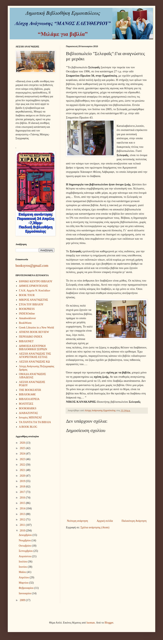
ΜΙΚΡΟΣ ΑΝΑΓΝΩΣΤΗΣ (33, 299)
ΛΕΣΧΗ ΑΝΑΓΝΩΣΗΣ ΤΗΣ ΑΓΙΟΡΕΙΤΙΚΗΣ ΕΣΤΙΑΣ (35, 355)
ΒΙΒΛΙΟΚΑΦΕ (27, 394)
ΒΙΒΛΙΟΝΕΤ (26, 341)
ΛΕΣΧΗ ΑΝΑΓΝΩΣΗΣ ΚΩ (34, 361)
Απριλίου (24, 577)
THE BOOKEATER (30, 390)
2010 (23, 530)
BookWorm (25, 322)
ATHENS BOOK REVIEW (34, 332)
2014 (23, 508)
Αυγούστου (25, 556)
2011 (23, 524)
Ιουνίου (23, 566)
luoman (91, 622)
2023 (23, 459)
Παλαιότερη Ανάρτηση (134, 520)
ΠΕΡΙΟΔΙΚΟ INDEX (30, 336)
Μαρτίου (24, 582)
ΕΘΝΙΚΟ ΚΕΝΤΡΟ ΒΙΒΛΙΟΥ (36, 281)
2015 (23, 503)
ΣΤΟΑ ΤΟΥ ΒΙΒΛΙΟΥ (31, 304)
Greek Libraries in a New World (36, 327)
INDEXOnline (27, 313)
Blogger (109, 622)
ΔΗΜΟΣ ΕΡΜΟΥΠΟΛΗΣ (33, 285)
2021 (23, 470)
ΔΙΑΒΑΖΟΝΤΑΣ (28, 413)
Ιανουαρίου (25, 593)
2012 (23, 519)
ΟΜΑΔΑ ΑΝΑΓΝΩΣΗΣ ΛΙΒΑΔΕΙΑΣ (32, 376)
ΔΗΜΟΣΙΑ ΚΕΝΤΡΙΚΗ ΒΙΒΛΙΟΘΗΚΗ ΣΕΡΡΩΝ (33, 348)
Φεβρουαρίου (26, 587)
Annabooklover (27, 318)
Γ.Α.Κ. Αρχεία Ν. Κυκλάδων (34, 290)
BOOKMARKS (27, 408)
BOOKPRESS (27, 308)
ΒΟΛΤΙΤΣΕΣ (26, 403)
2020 (23, 475)
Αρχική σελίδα (105, 520)
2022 (23, 464)
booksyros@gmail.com (32, 266)
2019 (23, 481)
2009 (23, 600)
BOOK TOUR (27, 295)
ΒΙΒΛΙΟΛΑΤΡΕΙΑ (29, 399)
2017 (23, 492)
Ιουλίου (23, 561)
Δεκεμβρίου (26, 535)
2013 (23, 514)
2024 (23, 453)
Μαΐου (23, 572)
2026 (23, 442)
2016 (23, 497)
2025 (23, 448)
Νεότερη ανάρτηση (77, 520)
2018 (23, 486)
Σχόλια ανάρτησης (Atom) (95, 527)
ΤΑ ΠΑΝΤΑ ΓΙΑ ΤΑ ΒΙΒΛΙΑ (35, 422)
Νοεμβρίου (25, 540)
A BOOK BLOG (28, 426)
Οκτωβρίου (25, 545)
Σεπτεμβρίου (26, 550)
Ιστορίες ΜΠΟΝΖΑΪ (30, 417)
